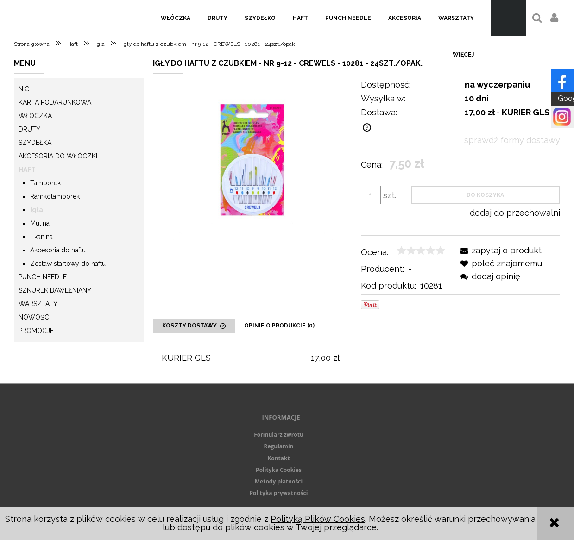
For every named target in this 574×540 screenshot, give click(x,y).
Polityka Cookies (279, 470)
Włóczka (35, 115)
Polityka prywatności (279, 493)
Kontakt (278, 458)
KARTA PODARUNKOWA (55, 102)
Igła (36, 209)
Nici (25, 89)
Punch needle (43, 277)
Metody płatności (279, 481)
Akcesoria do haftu (58, 250)
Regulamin (279, 446)
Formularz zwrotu (278, 435)
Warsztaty (38, 304)
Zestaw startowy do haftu (68, 263)
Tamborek (45, 183)
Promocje (36, 330)
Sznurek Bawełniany (55, 290)
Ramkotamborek (55, 196)
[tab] (194, 326)
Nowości (34, 317)
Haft (27, 169)
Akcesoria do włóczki (58, 156)
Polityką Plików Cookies (318, 519)
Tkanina (41, 236)
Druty (29, 129)
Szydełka (35, 142)
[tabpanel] (357, 358)
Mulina (40, 223)
